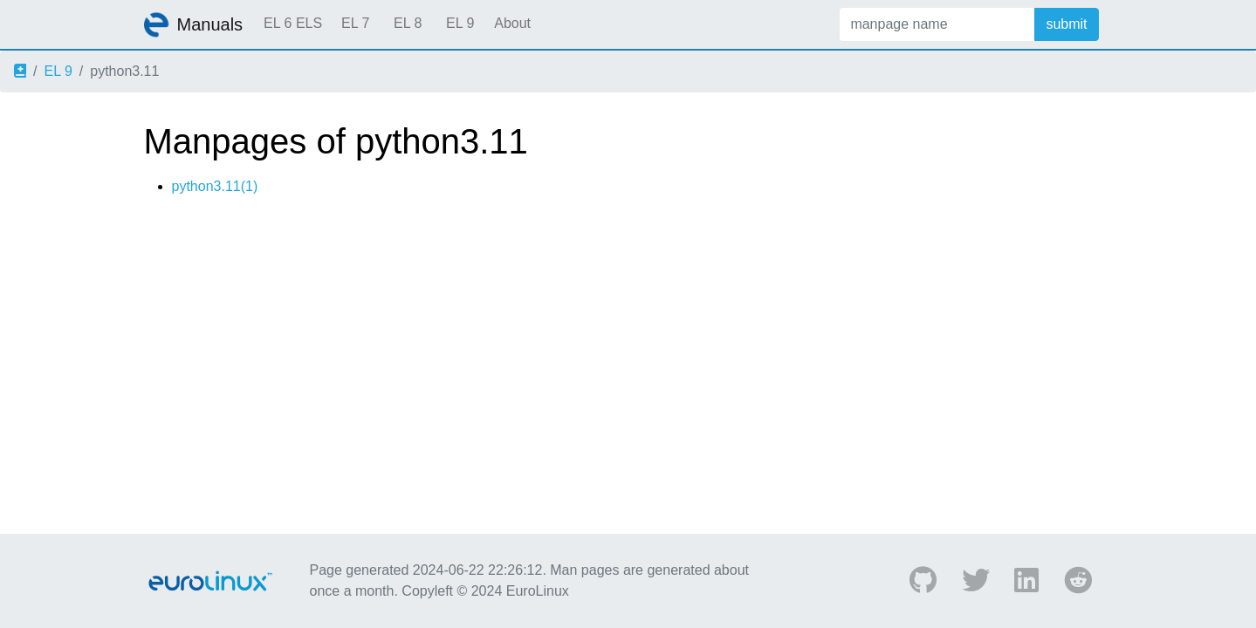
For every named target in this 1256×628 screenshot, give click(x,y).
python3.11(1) (215, 186)
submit (1066, 24)
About (512, 23)
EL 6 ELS (293, 23)
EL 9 (460, 23)
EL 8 (408, 23)
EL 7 (355, 23)
